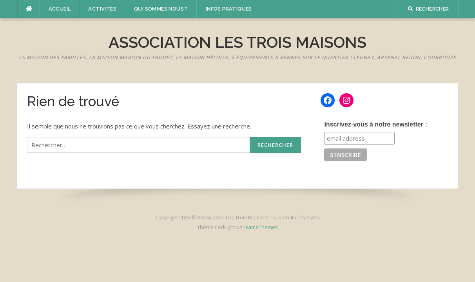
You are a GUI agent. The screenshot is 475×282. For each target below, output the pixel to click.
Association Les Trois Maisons (237, 42)
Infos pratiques (229, 9)
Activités (102, 9)
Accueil (60, 9)
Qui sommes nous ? (161, 9)
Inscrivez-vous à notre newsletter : (375, 124)
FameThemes (262, 227)
